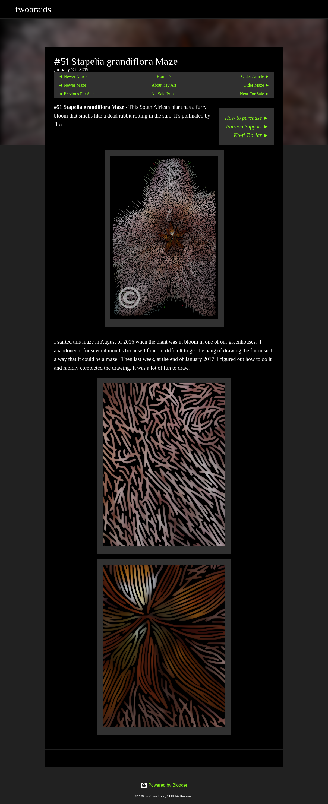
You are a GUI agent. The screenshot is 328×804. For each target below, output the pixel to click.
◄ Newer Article (73, 76)
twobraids (33, 9)
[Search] (59, 9)
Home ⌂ (164, 76)
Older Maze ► (256, 85)
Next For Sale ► (254, 93)
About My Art (164, 85)
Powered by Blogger (164, 785)
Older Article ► (255, 76)
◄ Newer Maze (72, 85)
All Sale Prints (163, 93)
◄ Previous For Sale (76, 93)
